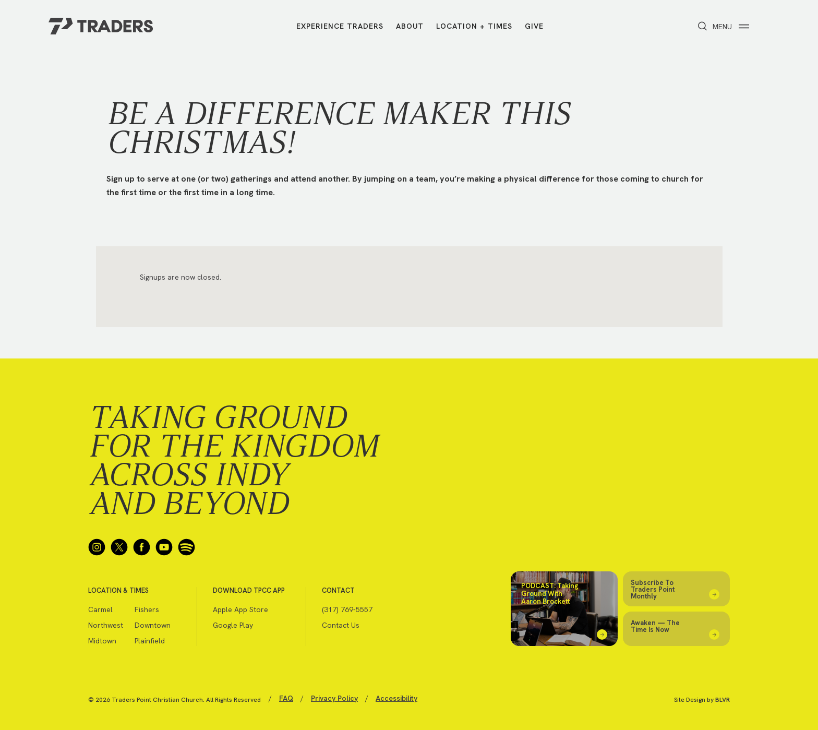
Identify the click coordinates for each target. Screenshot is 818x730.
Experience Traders (339, 26)
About (410, 26)
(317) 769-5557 (347, 609)
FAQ (286, 698)
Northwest (105, 625)
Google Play (233, 625)
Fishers (147, 609)
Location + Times (474, 26)
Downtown (153, 625)
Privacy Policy (334, 698)
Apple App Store (240, 609)
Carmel (100, 609)
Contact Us (340, 625)
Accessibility (396, 698)
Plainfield (150, 640)
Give (534, 26)
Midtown (102, 640)
